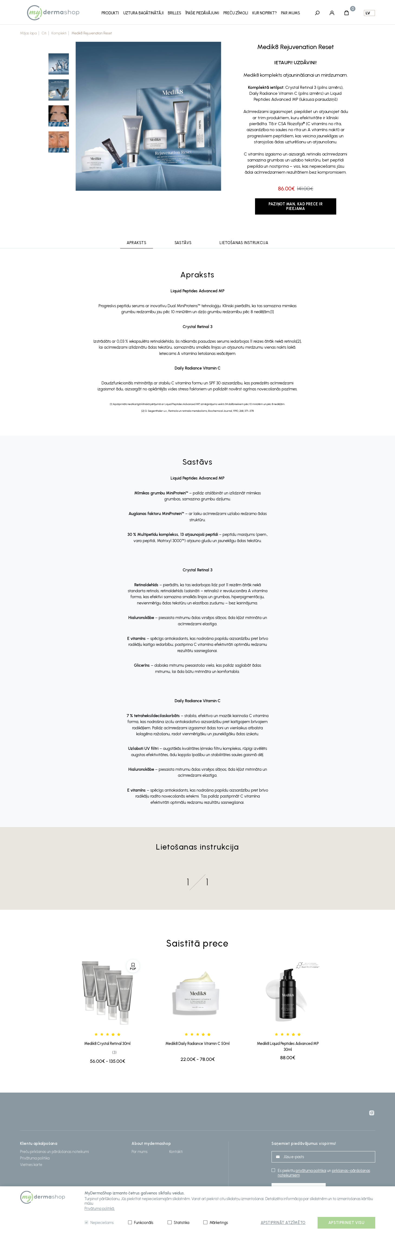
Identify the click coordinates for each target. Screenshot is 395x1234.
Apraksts (136, 243)
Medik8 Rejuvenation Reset (91, 33)
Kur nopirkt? (264, 13)
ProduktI (110, 13)
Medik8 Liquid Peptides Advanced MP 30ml (288, 1046)
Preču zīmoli (235, 13)
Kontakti (176, 1151)
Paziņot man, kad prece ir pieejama (295, 206)
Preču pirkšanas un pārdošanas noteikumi (54, 1151)
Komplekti (58, 33)
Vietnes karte (31, 1164)
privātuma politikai (311, 1170)
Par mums (290, 13)
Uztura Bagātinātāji (143, 13)
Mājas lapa (28, 33)
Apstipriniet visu (346, 1222)
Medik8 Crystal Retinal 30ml (107, 1043)
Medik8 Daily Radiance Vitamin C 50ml (197, 1043)
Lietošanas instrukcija (244, 243)
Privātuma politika (35, 1158)
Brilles (174, 13)
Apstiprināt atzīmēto (283, 1222)
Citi (44, 33)
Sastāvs (183, 243)
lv (367, 13)
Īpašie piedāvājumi (202, 13)
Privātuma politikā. (99, 1208)
